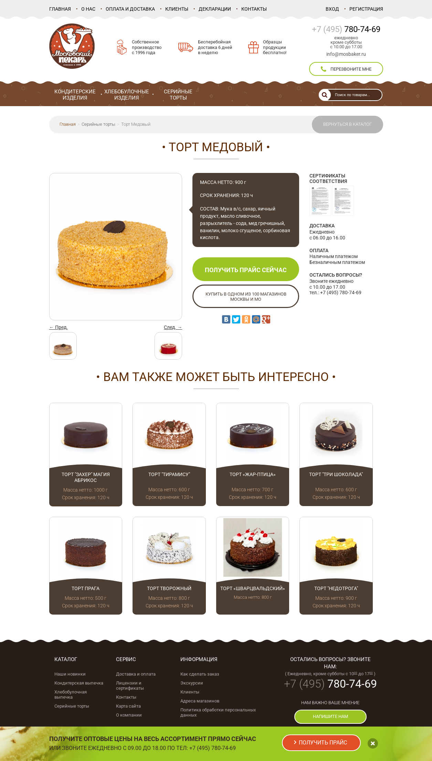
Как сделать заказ (199, 674)
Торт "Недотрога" (336, 588)
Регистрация (366, 9)
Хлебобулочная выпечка (70, 694)
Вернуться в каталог (347, 124)
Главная (60, 9)
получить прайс (323, 742)
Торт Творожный (169, 588)
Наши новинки (70, 674)
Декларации (215, 9)
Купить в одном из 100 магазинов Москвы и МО (246, 296)
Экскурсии (191, 683)
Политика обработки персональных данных (218, 712)
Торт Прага (85, 588)
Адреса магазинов (199, 700)
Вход (332, 9)
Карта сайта (128, 706)
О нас (88, 9)
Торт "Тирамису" (169, 474)
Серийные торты (98, 124)
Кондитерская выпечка (78, 683)
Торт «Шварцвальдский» (252, 588)
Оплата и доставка (130, 9)
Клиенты (176, 9)
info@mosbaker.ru (346, 54)
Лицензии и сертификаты (130, 685)
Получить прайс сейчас (246, 270)
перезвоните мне (346, 69)
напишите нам (330, 716)
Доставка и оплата (136, 674)
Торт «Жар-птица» (253, 474)
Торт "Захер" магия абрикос (86, 477)
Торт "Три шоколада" (336, 474)
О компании (129, 715)
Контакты (254, 9)
